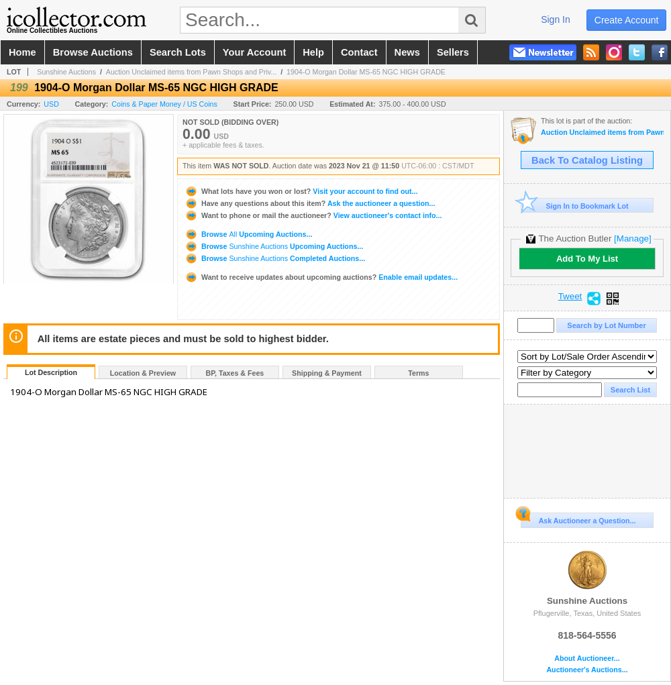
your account (254, 52)
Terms (418, 373)
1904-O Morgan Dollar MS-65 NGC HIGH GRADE (366, 72)
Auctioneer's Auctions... (586, 670)
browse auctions (93, 52)
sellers (453, 52)
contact (359, 52)
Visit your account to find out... (301, 191)
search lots (178, 52)
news (407, 52)
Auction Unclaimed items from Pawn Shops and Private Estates (602, 132)
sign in (555, 19)
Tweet (570, 296)
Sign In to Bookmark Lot (575, 205)
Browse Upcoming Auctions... (248, 234)
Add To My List (587, 259)
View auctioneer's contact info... (313, 215)
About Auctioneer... (586, 658)
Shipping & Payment (327, 373)
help (313, 52)
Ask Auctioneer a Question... (578, 519)
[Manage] (632, 238)
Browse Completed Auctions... (275, 258)
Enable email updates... (321, 277)
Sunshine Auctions (66, 72)
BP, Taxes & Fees (235, 373)
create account (627, 20)
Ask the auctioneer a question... (310, 203)
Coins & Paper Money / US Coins (164, 104)
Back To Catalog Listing (587, 160)
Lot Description (51, 372)
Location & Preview (143, 373)
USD (51, 104)
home (22, 52)
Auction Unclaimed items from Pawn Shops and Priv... (191, 72)
